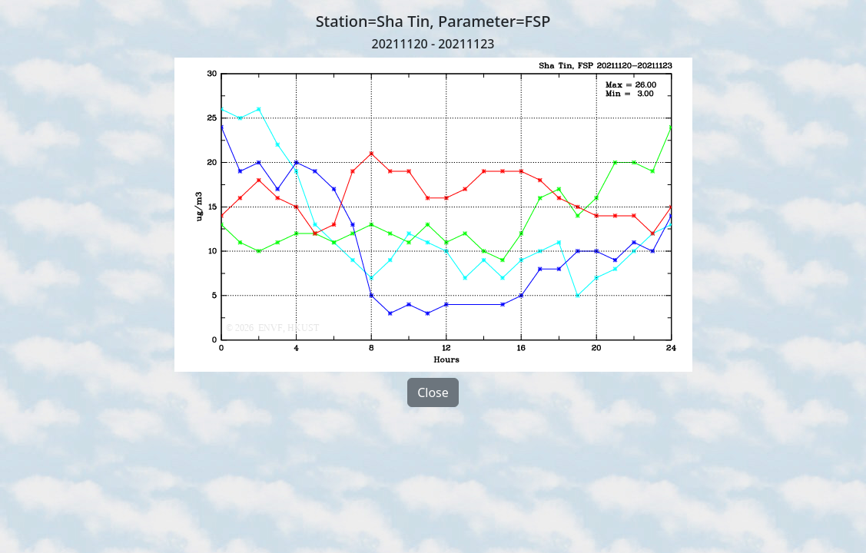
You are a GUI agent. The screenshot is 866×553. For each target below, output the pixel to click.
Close (433, 392)
